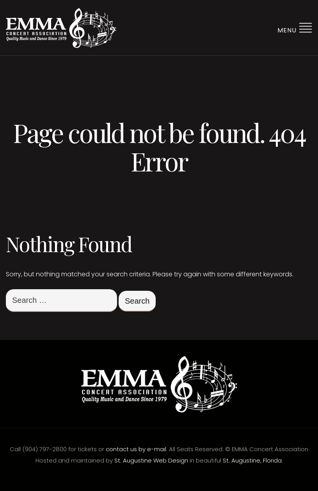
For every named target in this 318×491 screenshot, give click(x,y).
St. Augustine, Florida (252, 460)
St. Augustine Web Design (151, 460)
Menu (294, 28)
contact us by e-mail (136, 449)
